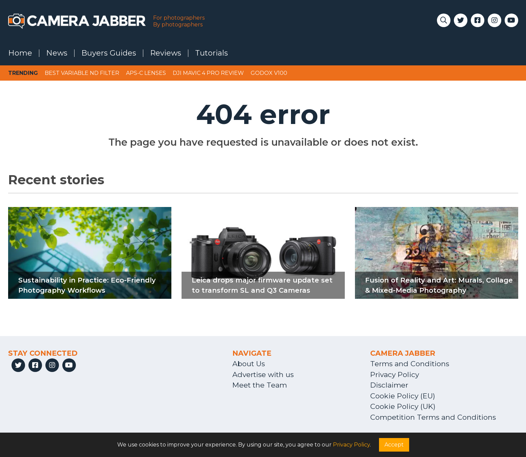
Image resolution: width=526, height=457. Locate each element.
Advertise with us (263, 374)
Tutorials (211, 53)
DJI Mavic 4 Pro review (208, 73)
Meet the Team (259, 385)
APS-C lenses (146, 73)
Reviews (165, 53)
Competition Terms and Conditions (433, 417)
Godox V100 (269, 73)
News (56, 53)
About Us (248, 363)
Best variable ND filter (82, 73)
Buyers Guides (108, 53)
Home (20, 53)
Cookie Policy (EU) (402, 396)
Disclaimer (389, 385)
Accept (394, 444)
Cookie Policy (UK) (403, 406)
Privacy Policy (394, 374)
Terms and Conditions (409, 363)
